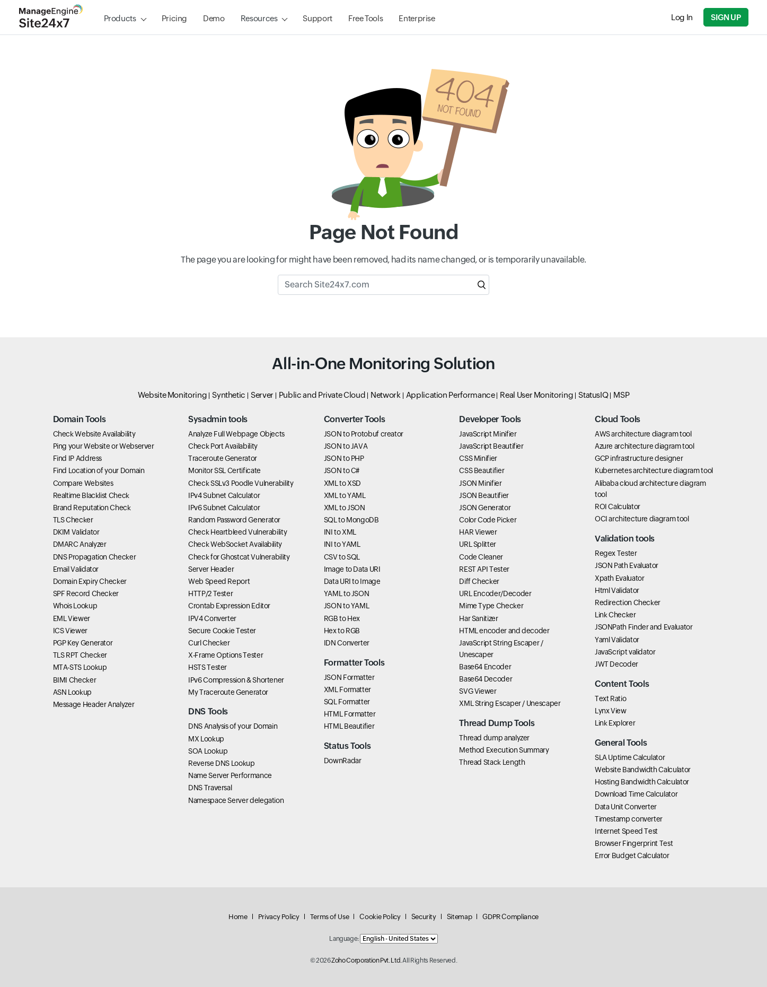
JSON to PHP (344, 458)
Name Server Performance (230, 775)
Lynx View (611, 710)
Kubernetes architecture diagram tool (654, 470)
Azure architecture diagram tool (644, 446)
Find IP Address (77, 458)
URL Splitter (477, 544)
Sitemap (459, 917)
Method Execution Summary (504, 750)
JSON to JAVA (346, 446)
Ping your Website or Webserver (103, 446)
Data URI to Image (352, 581)
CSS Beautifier (481, 470)
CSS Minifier (478, 458)
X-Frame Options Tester (225, 655)
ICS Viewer (70, 630)
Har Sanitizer (478, 618)
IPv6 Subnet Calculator (224, 507)
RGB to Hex (342, 618)
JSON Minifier (480, 483)
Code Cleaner (481, 557)
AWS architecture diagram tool (643, 434)
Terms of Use (329, 917)
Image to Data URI (352, 569)
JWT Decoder (616, 664)
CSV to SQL (342, 557)
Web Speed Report (219, 581)
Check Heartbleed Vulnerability (237, 532)
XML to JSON (344, 507)
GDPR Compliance (510, 917)
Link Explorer (615, 723)
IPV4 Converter (212, 618)
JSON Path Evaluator (626, 565)
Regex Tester (616, 553)
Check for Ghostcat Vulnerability (238, 557)
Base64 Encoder (485, 666)
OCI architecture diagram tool (642, 518)
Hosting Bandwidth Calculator (642, 782)
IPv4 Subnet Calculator (224, 495)
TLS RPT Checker (80, 655)
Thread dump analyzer (494, 737)
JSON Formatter (349, 677)
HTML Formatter (350, 714)
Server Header (211, 569)
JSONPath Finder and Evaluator (644, 627)
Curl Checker (209, 643)
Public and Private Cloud (322, 394)
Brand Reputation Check (92, 507)
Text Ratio (610, 698)
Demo (214, 18)
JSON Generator (484, 507)
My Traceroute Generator (228, 692)
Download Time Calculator (636, 794)
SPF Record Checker (86, 593)
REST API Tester (484, 569)
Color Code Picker (487, 520)
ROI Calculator (617, 506)
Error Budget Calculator (632, 855)
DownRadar (343, 760)
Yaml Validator (617, 639)
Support (317, 18)
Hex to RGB (342, 630)
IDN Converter (346, 643)
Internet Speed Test (626, 831)
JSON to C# (341, 470)
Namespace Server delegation (236, 800)
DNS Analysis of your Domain (232, 726)
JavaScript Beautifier (491, 446)
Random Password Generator (234, 520)
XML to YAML (345, 495)
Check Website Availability (94, 434)
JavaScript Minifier (487, 434)
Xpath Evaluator (620, 578)
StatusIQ (593, 394)
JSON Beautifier (484, 495)
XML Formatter (347, 689)
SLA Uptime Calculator (630, 757)
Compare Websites (83, 483)
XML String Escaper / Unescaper (509, 703)
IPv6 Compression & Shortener (236, 680)
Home (238, 917)
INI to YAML (342, 544)
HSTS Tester (207, 667)
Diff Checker (479, 581)
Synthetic (228, 394)
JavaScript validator (625, 652)
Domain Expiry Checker (90, 581)
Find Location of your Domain (99, 470)
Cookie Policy (379, 917)
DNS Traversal (210, 787)
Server (262, 394)
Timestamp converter (629, 819)
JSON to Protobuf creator (363, 434)
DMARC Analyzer (80, 544)
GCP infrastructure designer (639, 458)
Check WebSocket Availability (235, 544)
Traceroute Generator (222, 458)
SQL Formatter (347, 701)
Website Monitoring (172, 394)
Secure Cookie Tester (222, 630)
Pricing (174, 18)
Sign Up (725, 17)
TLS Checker (73, 520)
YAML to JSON (346, 593)
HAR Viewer (478, 532)
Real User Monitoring (536, 394)
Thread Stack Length (492, 762)
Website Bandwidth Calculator (643, 769)
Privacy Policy (278, 917)
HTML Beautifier (349, 726)
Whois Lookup (75, 605)
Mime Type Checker (491, 605)
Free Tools (365, 18)
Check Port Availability (223, 446)
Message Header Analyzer (94, 704)
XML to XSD (342, 483)
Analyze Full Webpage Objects (236, 434)
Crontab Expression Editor (229, 605)
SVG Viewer (477, 691)
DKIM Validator (76, 532)
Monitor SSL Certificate (224, 470)
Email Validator (76, 569)
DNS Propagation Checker (94, 557)
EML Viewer (71, 618)
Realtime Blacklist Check (91, 495)
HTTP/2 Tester (210, 593)
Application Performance (450, 394)
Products (120, 18)
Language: (344, 938)
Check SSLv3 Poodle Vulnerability (240, 483)
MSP (621, 394)
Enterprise (417, 18)
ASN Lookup (72, 692)
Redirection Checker (627, 602)
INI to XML (340, 532)
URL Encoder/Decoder (495, 593)
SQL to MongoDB (351, 520)
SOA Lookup (207, 751)
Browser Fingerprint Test (634, 843)
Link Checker (615, 614)
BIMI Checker (74, 680)
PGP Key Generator (83, 643)
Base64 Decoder (485, 679)
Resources (259, 18)
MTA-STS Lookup (80, 667)
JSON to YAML (346, 605)
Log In (682, 17)
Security (423, 917)
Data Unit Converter (626, 806)
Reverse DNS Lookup (221, 763)
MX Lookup (206, 739)
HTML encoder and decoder (504, 630)
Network (385, 394)
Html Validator (617, 590)
